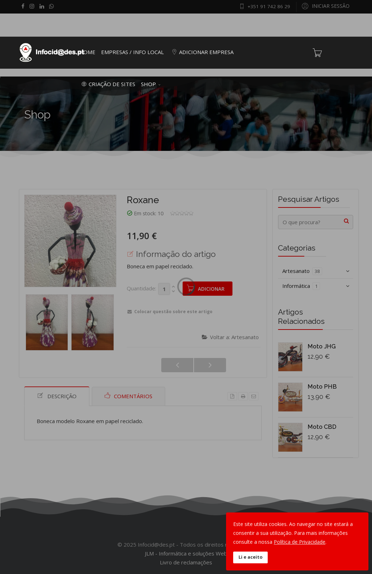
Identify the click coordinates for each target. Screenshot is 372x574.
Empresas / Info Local (132, 52)
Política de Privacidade (299, 541)
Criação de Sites (107, 84)
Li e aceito (250, 557)
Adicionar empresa (201, 52)
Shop (148, 84)
